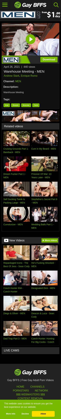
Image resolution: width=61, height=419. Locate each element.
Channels (37, 386)
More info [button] (10, 414)
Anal (6, 105)
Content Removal (30, 398)
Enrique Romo (29, 75)
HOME (20, 386)
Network (41, 390)
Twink (36, 105)
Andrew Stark (11, 75)
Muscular (26, 105)
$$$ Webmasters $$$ (30, 394)
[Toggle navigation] (5, 5)
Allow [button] (43, 414)
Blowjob (15, 105)
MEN (18, 81)
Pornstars (21, 390)
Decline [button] (25, 414)
